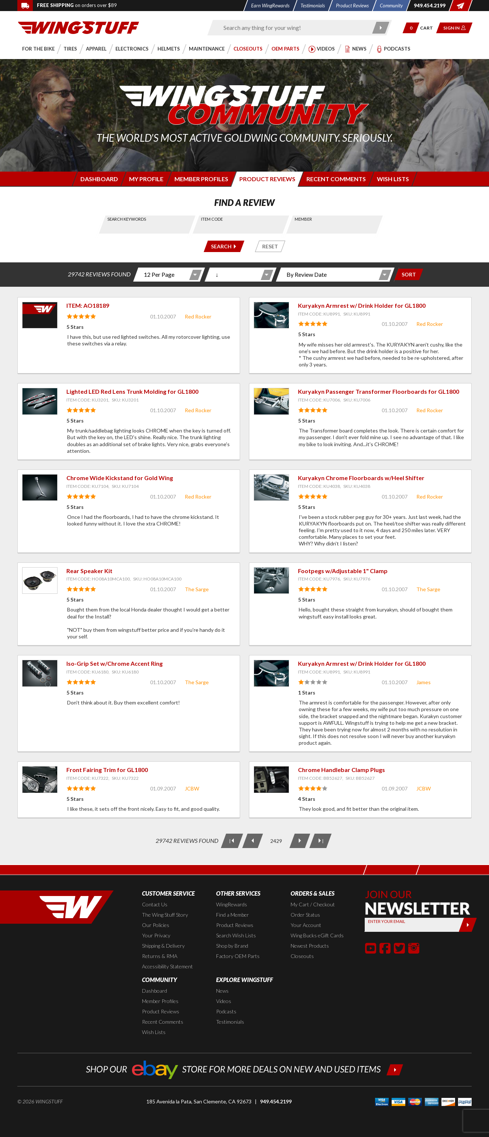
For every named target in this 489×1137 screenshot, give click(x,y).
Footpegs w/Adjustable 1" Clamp (343, 570)
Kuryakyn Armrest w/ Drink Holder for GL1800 (362, 305)
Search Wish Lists (236, 935)
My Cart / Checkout (313, 904)
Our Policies (155, 925)
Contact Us (154, 904)
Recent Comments (162, 1022)
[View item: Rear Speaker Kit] (40, 580)
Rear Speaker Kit (89, 570)
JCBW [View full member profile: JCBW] (192, 788)
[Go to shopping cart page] (429, 28)
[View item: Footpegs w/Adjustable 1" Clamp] (271, 580)
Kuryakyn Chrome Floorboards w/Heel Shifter (361, 477)
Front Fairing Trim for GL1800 (107, 769)
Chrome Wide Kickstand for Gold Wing (119, 477)
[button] (411, 28)
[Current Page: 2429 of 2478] (276, 841)
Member (303, 219)
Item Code (212, 219)
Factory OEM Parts (238, 956)
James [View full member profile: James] (423, 682)
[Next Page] (299, 841)
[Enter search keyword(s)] (293, 28)
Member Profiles (160, 1001)
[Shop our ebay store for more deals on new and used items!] (245, 1069)
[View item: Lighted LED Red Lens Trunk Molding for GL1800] (40, 401)
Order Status (305, 915)
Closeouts (302, 956)
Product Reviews (234, 925)
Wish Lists (154, 1032)
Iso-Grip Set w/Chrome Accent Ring (114, 663)
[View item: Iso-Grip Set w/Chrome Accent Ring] (40, 673)
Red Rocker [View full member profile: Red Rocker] (198, 316)
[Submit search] (381, 28)
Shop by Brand (232, 946)
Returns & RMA (159, 956)
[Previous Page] (252, 841)
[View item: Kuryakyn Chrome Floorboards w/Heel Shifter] (271, 487)
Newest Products (310, 946)
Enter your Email (386, 921)
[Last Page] (320, 841)
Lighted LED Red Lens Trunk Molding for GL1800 (132, 391)
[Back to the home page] (78, 27)
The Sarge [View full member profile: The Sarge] (197, 589)
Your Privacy (156, 935)
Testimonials (230, 1022)
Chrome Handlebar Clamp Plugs (341, 769)
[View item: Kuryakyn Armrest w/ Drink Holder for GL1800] (271, 315)
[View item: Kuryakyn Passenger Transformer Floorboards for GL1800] (271, 401)
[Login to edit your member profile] (145, 179)
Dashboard (154, 991)
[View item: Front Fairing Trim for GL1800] (40, 779)
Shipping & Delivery (163, 946)
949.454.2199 (276, 1101)
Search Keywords (127, 219)
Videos (223, 1001)
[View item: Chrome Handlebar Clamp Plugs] (271, 779)
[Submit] (468, 925)
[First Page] (232, 841)
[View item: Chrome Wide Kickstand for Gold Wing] (40, 487)
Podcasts (226, 1011)
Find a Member (232, 915)
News (222, 991)
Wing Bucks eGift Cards (317, 935)
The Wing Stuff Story (165, 915)
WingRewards (231, 904)
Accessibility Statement (167, 966)
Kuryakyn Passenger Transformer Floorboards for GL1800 (378, 391)
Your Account (306, 925)
